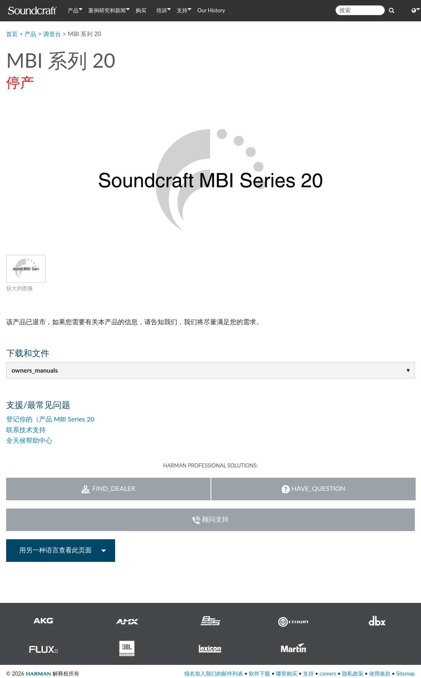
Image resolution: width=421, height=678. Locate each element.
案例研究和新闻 (107, 10)
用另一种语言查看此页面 (55, 550)
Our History (211, 10)
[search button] (391, 10)
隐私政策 (352, 673)
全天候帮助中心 (29, 440)
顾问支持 (210, 519)
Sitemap (405, 673)
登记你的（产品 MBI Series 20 (50, 419)
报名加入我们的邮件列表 (213, 673)
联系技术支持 (26, 429)
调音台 (52, 33)
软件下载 (259, 673)
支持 (182, 10)
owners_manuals (35, 370)
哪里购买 (286, 673)
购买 (141, 10)
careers (327, 673)
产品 (73, 10)
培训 (161, 10)
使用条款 (380, 673)
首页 (12, 33)
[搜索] (360, 10)
